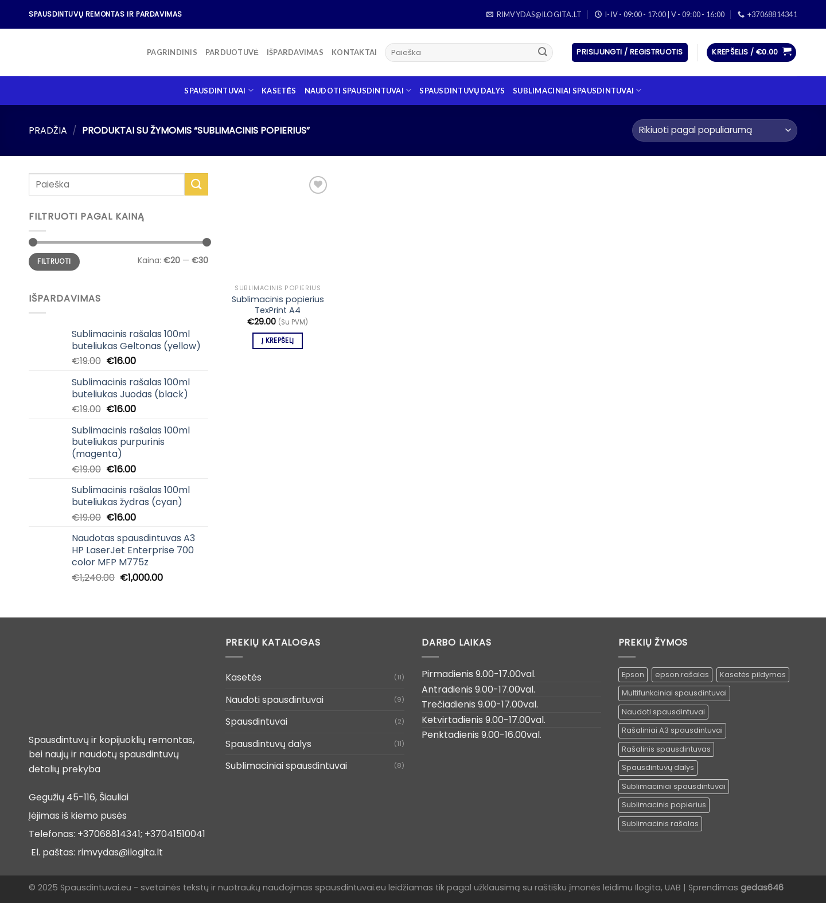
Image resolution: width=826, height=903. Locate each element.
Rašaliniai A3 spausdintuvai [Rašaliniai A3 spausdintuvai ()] (672, 730)
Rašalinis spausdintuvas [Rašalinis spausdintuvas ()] (666, 749)
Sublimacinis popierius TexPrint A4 (278, 304)
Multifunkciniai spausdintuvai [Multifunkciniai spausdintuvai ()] (674, 693)
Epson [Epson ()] (633, 674)
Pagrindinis (172, 52)
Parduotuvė (232, 52)
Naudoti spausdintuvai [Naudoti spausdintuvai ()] (663, 712)
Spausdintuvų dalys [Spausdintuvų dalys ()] (658, 767)
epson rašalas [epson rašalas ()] (682, 674)
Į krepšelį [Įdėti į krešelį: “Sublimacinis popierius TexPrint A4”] (278, 340)
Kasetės (279, 90)
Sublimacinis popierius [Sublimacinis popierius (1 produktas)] (664, 805)
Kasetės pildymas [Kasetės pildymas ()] (753, 674)
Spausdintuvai (219, 90)
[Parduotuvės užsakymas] (714, 130)
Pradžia (48, 130)
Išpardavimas (295, 52)
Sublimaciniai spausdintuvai (577, 90)
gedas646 (762, 887)
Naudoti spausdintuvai (358, 90)
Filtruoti (54, 261)
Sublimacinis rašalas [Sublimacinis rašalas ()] (660, 823)
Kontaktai (354, 52)
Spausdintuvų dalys (462, 90)
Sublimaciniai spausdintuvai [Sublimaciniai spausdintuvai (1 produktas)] (674, 786)
